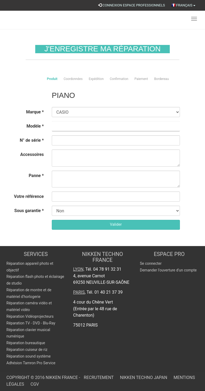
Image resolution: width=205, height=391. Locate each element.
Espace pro (169, 254)
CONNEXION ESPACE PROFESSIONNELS (131, 5)
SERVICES (36, 254)
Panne (36, 175)
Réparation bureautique (25, 343)
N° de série (32, 140)
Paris (79, 292)
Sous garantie (29, 210)
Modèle (35, 126)
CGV (34, 384)
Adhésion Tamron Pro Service (30, 363)
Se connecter (150, 263)
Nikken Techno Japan (144, 377)
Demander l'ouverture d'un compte (168, 270)
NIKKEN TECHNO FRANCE (102, 257)
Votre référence (29, 196)
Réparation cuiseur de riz (27, 349)
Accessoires (32, 154)
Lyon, (78, 269)
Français (183, 5)
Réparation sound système (28, 356)
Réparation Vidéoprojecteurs (30, 316)
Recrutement (99, 377)
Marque (35, 111)
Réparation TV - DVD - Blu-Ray (30, 323)
